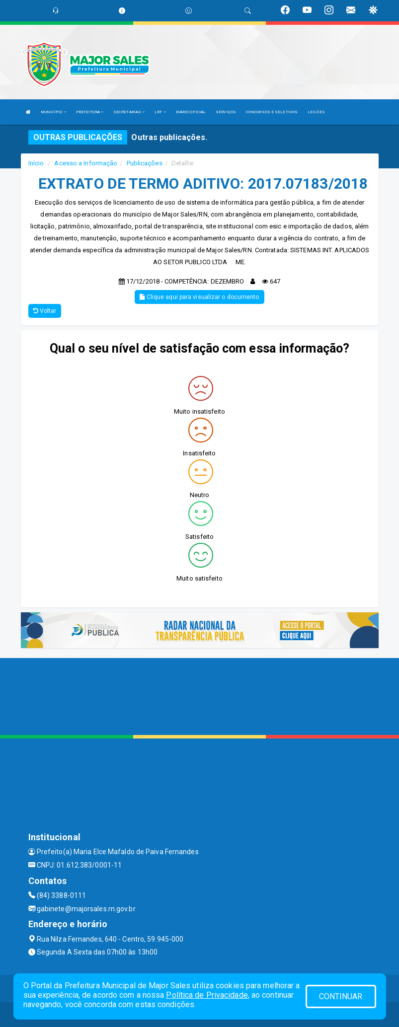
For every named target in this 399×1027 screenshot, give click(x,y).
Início (36, 163)
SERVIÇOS (226, 112)
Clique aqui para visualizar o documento (199, 296)
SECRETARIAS (129, 112)
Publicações (144, 163)
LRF (160, 112)
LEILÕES (316, 112)
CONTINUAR (341, 996)
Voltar (45, 310)
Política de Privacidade (206, 995)
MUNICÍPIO (53, 112)
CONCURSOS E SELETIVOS (272, 112)
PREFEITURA (89, 112)
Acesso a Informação (85, 163)
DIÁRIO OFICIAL (191, 112)
